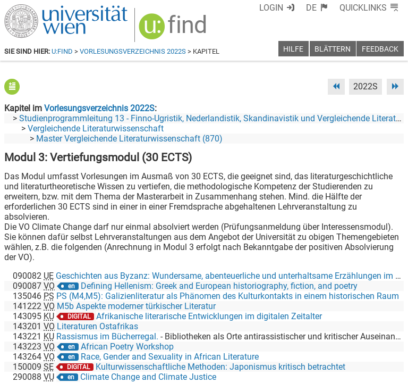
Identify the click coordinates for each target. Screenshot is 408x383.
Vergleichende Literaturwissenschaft (96, 128)
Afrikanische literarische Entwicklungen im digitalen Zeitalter (209, 316)
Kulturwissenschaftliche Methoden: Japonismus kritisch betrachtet (220, 367)
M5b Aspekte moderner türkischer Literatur (136, 306)
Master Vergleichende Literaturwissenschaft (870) (129, 139)
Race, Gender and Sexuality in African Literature (170, 357)
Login (271, 8)
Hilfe (293, 49)
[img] (174, 30)
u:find (62, 51)
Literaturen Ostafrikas (97, 326)
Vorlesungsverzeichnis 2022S (133, 51)
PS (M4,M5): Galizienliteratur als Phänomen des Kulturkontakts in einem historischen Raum (227, 296)
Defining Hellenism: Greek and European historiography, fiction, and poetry (219, 286)
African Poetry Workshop (127, 347)
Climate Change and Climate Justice (148, 377)
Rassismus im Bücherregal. (107, 336)
